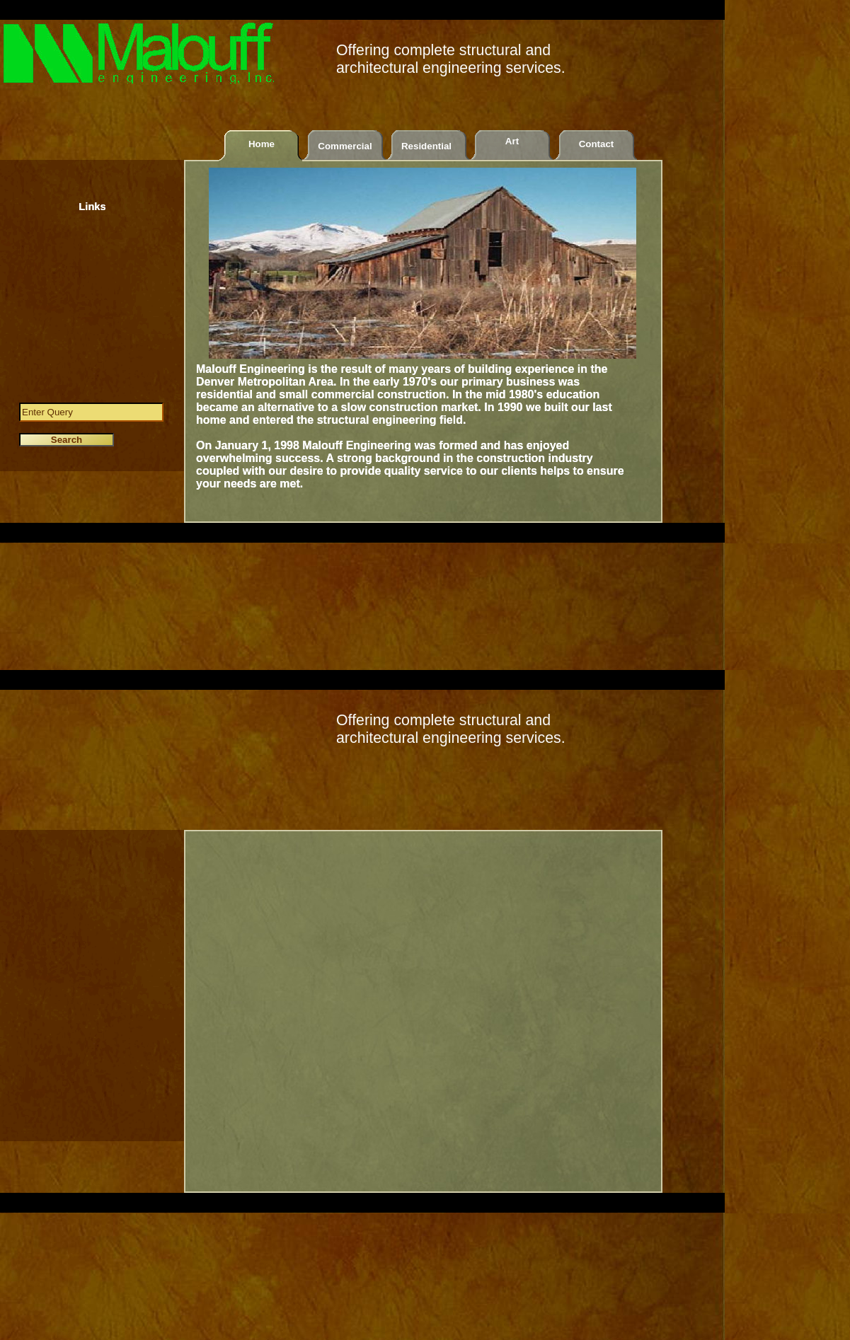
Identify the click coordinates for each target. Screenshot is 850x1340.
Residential (426, 146)
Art (512, 141)
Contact (596, 144)
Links (92, 206)
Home (261, 144)
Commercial (345, 146)
